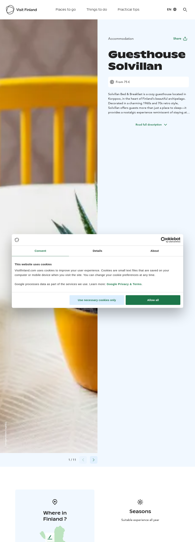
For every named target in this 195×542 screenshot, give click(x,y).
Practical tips (128, 10)
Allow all (153, 300)
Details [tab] (97, 250)
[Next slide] (94, 460)
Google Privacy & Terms (124, 284)
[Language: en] (171, 9)
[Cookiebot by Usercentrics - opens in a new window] (163, 240)
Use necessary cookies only (97, 300)
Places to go (66, 10)
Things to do (96, 10)
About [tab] (154, 250)
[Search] (185, 10)
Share (180, 38)
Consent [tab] (40, 250)
